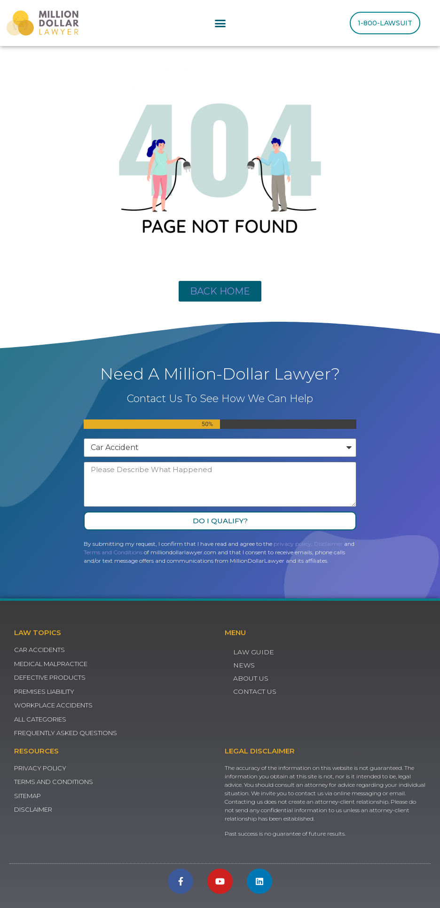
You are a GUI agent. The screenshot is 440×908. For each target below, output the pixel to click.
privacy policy (292, 543)
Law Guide (253, 652)
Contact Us (254, 691)
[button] (220, 23)
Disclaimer (328, 543)
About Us (250, 678)
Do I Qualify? (220, 520)
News (244, 665)
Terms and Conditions (113, 552)
